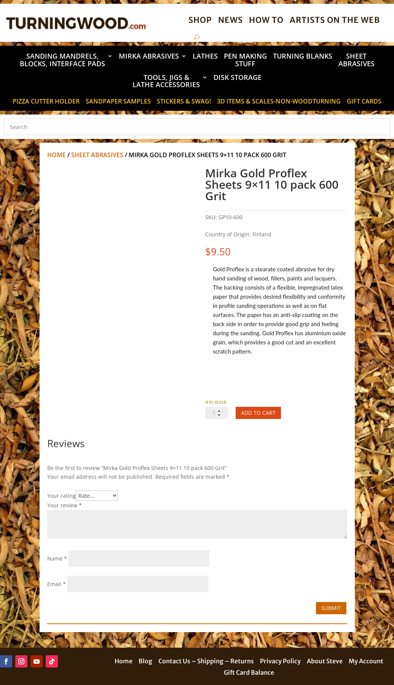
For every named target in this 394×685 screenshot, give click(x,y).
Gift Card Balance (249, 673)
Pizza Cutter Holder (46, 102)
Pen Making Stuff (245, 60)
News (230, 20)
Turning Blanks (302, 57)
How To (266, 20)
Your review (64, 505)
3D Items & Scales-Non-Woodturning (279, 102)
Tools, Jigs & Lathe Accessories (166, 81)
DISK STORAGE (238, 78)
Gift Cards (364, 102)
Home (56, 155)
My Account (366, 661)
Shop (200, 20)
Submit (331, 608)
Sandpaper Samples (118, 102)
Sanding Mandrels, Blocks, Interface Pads (62, 60)
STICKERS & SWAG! (184, 102)
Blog (145, 661)
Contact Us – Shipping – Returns (206, 661)
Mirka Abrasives (149, 57)
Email (56, 584)
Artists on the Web (335, 20)
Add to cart (258, 412)
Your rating (61, 495)
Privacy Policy (280, 661)
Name (57, 558)
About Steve (325, 661)
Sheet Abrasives (356, 60)
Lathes (205, 57)
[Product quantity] (216, 413)
